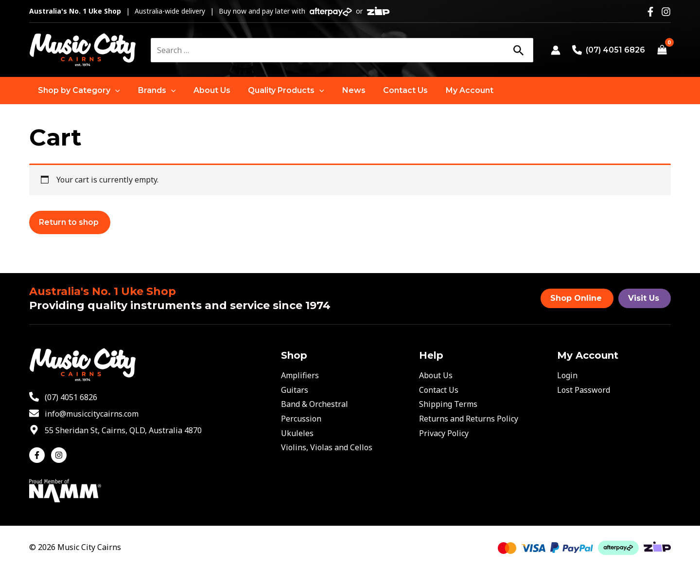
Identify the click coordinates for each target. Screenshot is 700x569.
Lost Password (583, 390)
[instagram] (60, 455)
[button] (78, 90)
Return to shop (69, 222)
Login (567, 375)
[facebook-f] (39, 455)
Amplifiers (300, 375)
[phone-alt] (63, 397)
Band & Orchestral (314, 404)
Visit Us (643, 298)
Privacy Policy (444, 433)
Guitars (294, 390)
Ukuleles (297, 433)
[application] (114, 90)
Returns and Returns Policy (468, 418)
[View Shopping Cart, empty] (662, 50)
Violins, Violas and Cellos (326, 447)
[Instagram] (666, 12)
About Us (436, 375)
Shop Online (576, 298)
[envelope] (84, 413)
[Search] (518, 50)
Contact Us (438, 390)
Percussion (301, 418)
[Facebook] (650, 12)
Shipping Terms (448, 404)
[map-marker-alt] (115, 430)
